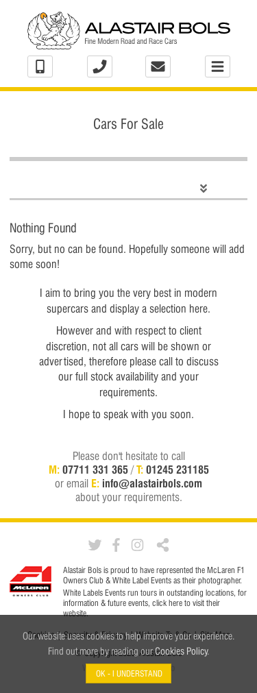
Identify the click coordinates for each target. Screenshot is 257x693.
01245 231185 (177, 469)
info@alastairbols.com (152, 483)
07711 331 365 (95, 469)
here (175, 603)
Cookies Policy (181, 651)
